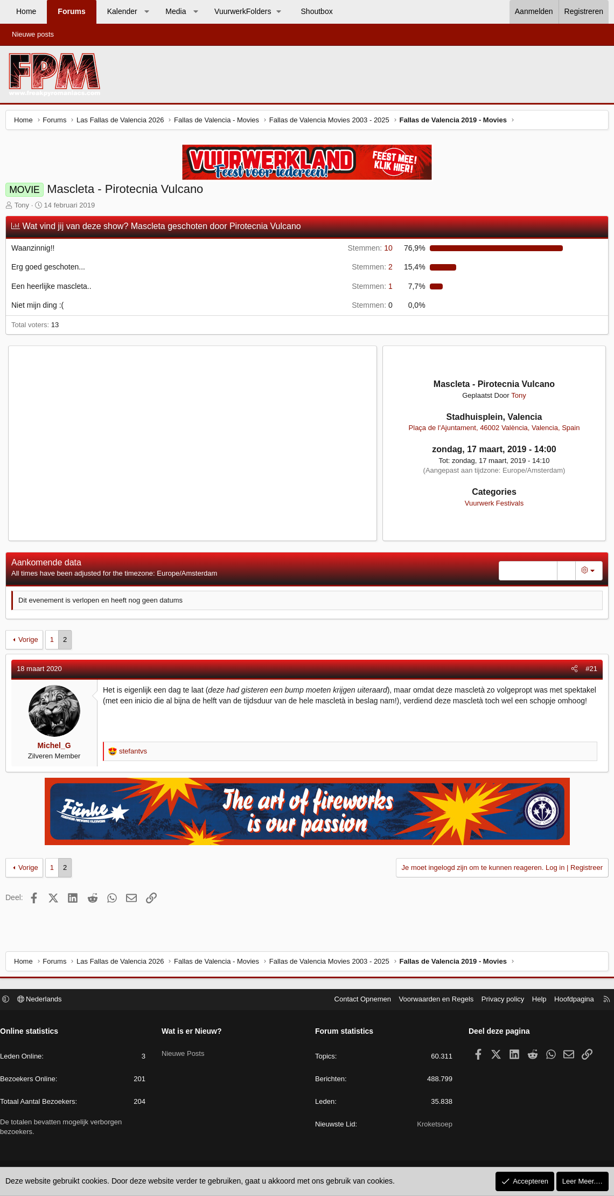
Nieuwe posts (33, 34)
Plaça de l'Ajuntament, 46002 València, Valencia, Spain (492, 430)
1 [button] (371, 289)
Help (534, 1001)
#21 (589, 671)
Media (175, 11)
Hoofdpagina (569, 1001)
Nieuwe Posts (185, 1051)
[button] (146, 12)
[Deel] (571, 671)
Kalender (122, 11)
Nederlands (45, 1001)
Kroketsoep (432, 1126)
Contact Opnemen (357, 1001)
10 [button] (368, 250)
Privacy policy (497, 1001)
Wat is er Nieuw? (194, 1032)
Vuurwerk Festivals (492, 506)
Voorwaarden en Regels (431, 1001)
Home (26, 11)
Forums (71, 11)
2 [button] (371, 269)
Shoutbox (317, 11)
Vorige (31, 642)
